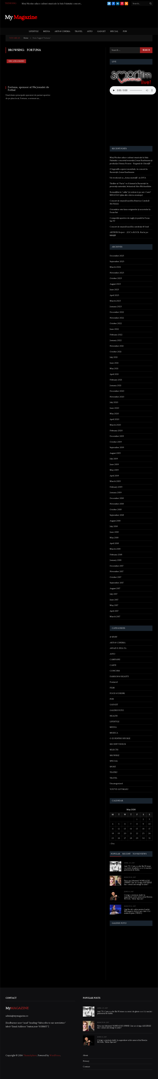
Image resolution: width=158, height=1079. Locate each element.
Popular (115, 854)
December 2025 (117, 256)
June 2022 (114, 329)
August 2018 (115, 521)
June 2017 (114, 600)
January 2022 (116, 340)
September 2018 (117, 515)
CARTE (113, 665)
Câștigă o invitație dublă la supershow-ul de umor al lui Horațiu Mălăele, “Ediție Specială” (138, 897)
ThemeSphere (30, 1055)
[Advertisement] (97, 17)
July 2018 (114, 526)
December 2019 (117, 436)
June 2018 (114, 532)
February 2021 (116, 380)
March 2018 (115, 549)
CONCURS (115, 671)
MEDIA (46, 31)
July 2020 (114, 402)
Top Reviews (139, 854)
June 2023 (114, 290)
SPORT (113, 767)
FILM (112, 688)
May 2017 (114, 605)
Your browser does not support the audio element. (133, 90)
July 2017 (113, 594)
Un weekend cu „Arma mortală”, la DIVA (128, 178)
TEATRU (113, 772)
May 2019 (114, 470)
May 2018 (114, 538)
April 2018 (114, 543)
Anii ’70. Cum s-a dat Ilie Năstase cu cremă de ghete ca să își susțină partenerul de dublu (138, 868)
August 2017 (115, 588)
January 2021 (115, 385)
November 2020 (117, 397)
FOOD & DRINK (117, 693)
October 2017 (115, 577)
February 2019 (116, 487)
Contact (86, 1067)
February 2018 (116, 555)
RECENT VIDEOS (118, 744)
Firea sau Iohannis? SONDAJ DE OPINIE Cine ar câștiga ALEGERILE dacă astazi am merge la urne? (138, 882)
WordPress (55, 1055)
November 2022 (117, 318)
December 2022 (117, 312)
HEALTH (114, 716)
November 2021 (117, 346)
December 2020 (117, 391)
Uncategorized (16, 61)
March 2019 (115, 481)
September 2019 (117, 447)
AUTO (90, 31)
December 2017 (116, 566)
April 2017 (114, 611)
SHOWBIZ (114, 755)
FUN (125, 31)
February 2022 (116, 335)
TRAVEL (78, 31)
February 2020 (116, 431)
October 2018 (115, 509)
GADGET (101, 31)
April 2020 (114, 419)
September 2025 (117, 261)
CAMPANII (115, 659)
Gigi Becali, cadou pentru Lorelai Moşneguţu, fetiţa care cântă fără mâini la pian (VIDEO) (137, 911)
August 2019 (115, 453)
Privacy (86, 1061)
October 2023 (116, 278)
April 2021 (114, 374)
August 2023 (115, 284)
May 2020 (114, 414)
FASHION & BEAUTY (119, 676)
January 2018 (115, 560)
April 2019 (114, 476)
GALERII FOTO (117, 710)
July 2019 (114, 459)
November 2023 (117, 273)
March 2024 (115, 267)
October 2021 (115, 352)
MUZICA (114, 733)
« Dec (112, 844)
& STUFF (113, 637)
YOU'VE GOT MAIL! (119, 789)
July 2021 (114, 357)
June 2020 (114, 408)
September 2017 (117, 583)
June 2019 (114, 464)
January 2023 (116, 307)
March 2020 (115, 425)
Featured (114, 682)
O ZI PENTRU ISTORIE (120, 738)
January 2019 (116, 492)
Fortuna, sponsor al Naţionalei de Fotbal (28, 88)
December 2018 (117, 498)
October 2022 (116, 323)
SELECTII (114, 750)
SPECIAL (114, 31)
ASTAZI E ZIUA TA (118, 648)
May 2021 (114, 368)
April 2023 (114, 295)
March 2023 (115, 301)
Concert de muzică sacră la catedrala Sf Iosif (129, 227)
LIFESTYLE (34, 31)
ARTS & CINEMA (62, 31)
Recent (126, 854)
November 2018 (117, 504)
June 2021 (114, 363)
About (85, 1055)
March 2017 (115, 616)
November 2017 (116, 571)
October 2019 (116, 442)
